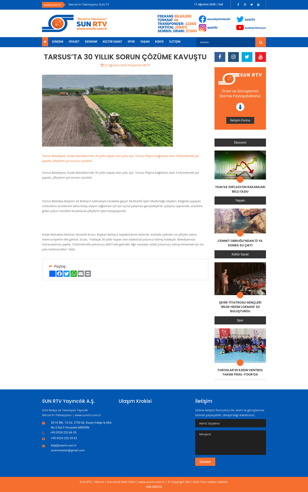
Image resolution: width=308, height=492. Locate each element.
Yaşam (240, 200)
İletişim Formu (240, 120)
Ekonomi (240, 142)
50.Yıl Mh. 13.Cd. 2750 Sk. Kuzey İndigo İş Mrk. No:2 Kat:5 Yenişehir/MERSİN (81, 425)
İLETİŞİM (174, 41)
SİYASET (74, 41)
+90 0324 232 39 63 (64, 438)
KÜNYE (159, 41)
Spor (240, 320)
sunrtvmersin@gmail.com (68, 450)
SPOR (131, 41)
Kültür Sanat (240, 254)
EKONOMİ (91, 41)
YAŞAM (144, 41)
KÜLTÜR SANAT (112, 41)
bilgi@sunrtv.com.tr (63, 445)
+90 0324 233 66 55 (63, 432)
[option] (119, 4)
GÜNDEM (57, 41)
